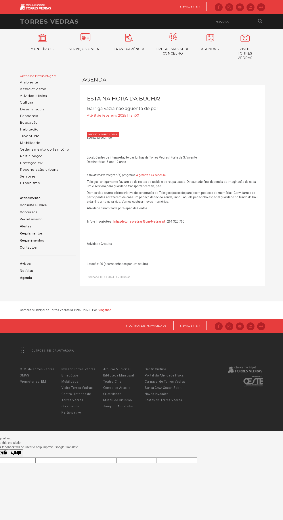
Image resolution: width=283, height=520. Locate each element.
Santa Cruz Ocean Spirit (163, 388)
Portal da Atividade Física (164, 375)
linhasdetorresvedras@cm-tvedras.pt (139, 221)
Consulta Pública (33, 205)
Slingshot (104, 310)
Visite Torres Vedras (77, 388)
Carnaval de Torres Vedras (165, 381)
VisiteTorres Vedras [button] (245, 47)
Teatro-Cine (112, 381)
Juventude (30, 136)
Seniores (28, 176)
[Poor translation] (16, 453)
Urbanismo (30, 183)
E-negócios (69, 375)
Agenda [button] (210, 42)
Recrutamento (31, 219)
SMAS (24, 375)
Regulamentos (31, 233)
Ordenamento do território (44, 149)
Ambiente (29, 82)
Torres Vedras (49, 21)
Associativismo (33, 89)
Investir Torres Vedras (78, 369)
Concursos (29, 212)
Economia (29, 116)
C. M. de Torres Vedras (37, 369)
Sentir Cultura (155, 369)
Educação (29, 122)
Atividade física (33, 96)
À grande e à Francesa (151, 175)
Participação (31, 156)
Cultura (26, 102)
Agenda (26, 278)
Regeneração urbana (39, 169)
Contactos (28, 248)
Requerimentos (32, 240)
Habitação (29, 129)
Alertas (25, 226)
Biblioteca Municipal (118, 375)
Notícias (26, 271)
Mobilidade (30, 143)
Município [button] (42, 42)
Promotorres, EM (33, 381)
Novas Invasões (157, 394)
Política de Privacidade (146, 325)
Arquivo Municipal (117, 369)
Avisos (25, 264)
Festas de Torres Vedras (163, 400)
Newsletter (190, 6)
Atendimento (30, 198)
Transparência (129, 42)
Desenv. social (33, 109)
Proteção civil (32, 163)
